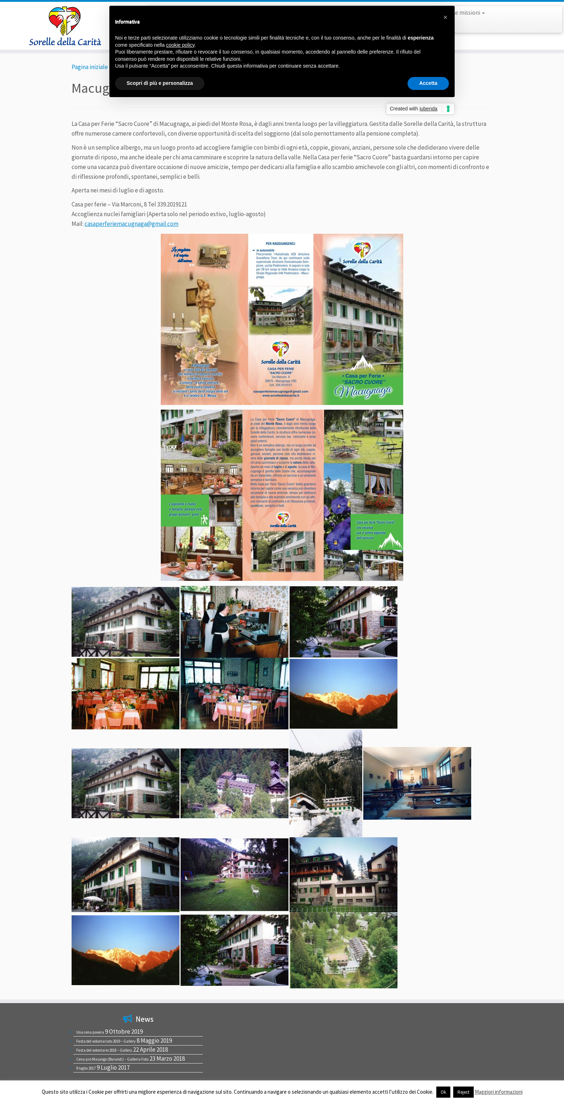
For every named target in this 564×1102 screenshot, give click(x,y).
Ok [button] (443, 1092)
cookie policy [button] (180, 45)
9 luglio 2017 (86, 1068)
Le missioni (468, 13)
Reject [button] (463, 1092)
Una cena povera (90, 1032)
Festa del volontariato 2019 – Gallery (106, 1041)
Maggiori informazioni (499, 1091)
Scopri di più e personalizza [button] (160, 83)
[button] (445, 17)
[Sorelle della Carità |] (65, 25)
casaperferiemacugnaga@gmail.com (131, 224)
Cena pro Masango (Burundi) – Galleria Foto (112, 1059)
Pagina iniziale (90, 67)
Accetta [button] (428, 83)
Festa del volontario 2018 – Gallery (104, 1050)
